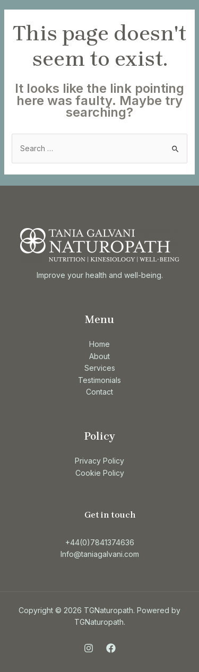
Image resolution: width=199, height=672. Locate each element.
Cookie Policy (99, 472)
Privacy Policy (99, 461)
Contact (99, 391)
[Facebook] (111, 648)
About (99, 356)
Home (99, 344)
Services (99, 368)
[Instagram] (88, 648)
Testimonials (99, 380)
